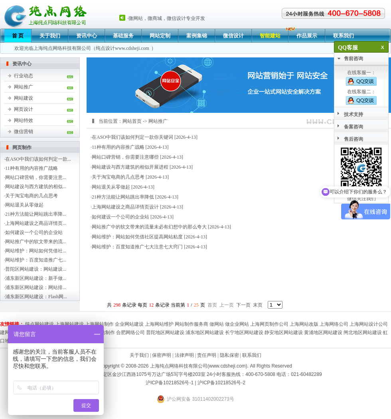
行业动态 (23, 76)
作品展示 (306, 36)
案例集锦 (196, 36)
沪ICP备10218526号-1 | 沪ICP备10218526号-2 (195, 383)
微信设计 (233, 36)
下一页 (243, 305)
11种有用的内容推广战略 (31, 168)
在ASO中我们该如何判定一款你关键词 (132, 137)
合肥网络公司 (130, 332)
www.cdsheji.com (132, 48)
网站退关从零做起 (24, 205)
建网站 (7, 332)
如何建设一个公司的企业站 (34, 232)
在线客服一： (361, 78)
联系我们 (343, 36)
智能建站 (270, 36)
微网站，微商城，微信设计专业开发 (166, 18)
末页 (258, 305)
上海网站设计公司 (369, 324)
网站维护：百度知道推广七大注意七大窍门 (137, 247)
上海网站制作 (99, 324)
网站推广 (23, 87)
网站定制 (160, 36)
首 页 (18, 36)
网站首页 (132, 121)
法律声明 (184, 355)
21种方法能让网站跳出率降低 (123, 197)
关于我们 (49, 36)
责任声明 (206, 355)
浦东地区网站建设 (205, 332)
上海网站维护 (159, 324)
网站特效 (23, 120)
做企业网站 (237, 324)
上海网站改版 (304, 324)
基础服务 (123, 36)
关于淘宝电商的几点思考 (31, 196)
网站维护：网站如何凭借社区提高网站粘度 (137, 237)
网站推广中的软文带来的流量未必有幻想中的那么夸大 (149, 227)
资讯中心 (86, 36)
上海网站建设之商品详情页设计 (125, 207)
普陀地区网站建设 (165, 332)
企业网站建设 (129, 324)
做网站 (216, 324)
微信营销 (23, 131)
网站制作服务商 (191, 324)
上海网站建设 (69, 324)
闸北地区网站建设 (363, 332)
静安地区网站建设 (284, 332)
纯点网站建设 (39, 324)
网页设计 (23, 109)
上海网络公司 (334, 324)
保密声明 (161, 355)
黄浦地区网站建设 (323, 332)
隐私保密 (229, 355)
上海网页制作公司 (269, 324)
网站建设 (23, 98)
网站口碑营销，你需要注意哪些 (125, 157)
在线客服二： (361, 97)
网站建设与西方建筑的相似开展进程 (130, 167)
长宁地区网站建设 (244, 332)
